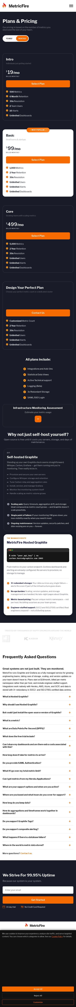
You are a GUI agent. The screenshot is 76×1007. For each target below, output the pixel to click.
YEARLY (9, 39)
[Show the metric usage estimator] (38, 419)
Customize (38, 1002)
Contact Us (38, 312)
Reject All (38, 995)
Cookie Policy (57, 936)
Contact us (26, 853)
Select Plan (38, 83)
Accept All (38, 989)
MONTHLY (22, 39)
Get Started (38, 900)
